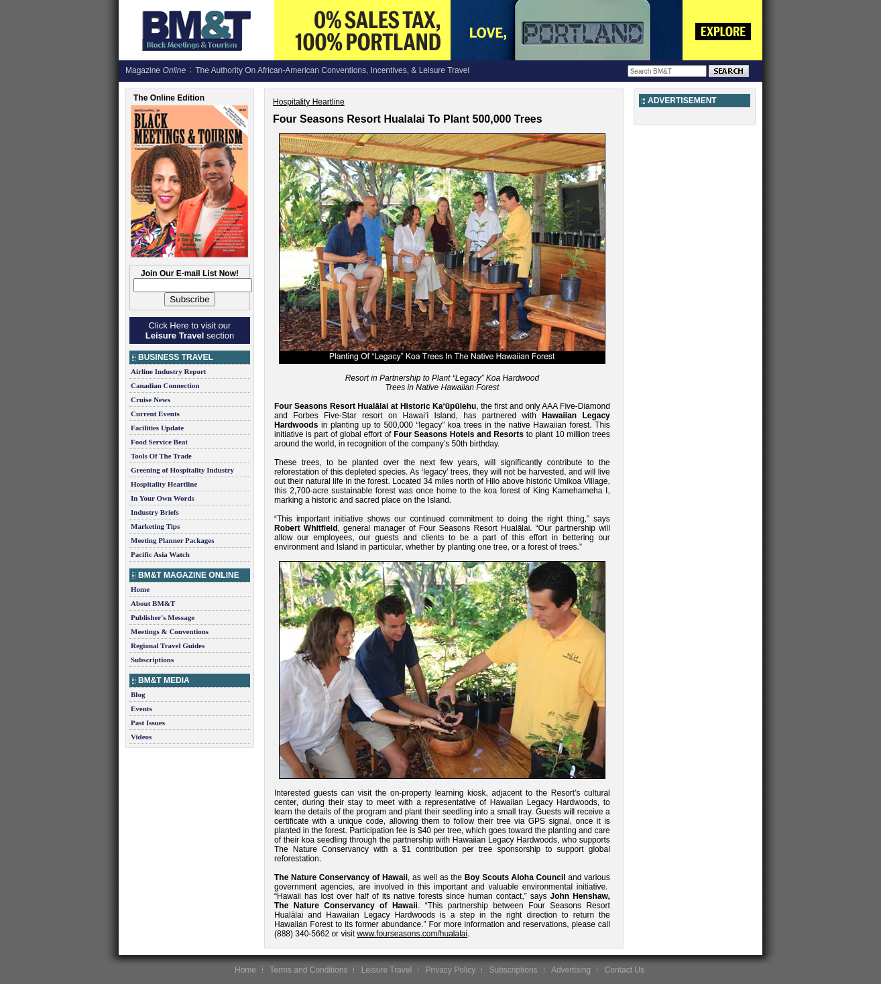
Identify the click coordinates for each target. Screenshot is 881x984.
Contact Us (624, 970)
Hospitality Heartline (164, 484)
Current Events (155, 414)
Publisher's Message (162, 617)
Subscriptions (152, 660)
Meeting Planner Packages (172, 540)
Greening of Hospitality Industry (182, 470)
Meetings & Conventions (170, 631)
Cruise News (150, 399)
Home (140, 589)
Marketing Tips (155, 526)
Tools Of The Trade (161, 456)
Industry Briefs (155, 512)
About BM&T (153, 603)
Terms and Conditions (308, 970)
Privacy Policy (450, 970)
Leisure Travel (386, 970)
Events (141, 708)
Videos (141, 737)
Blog (138, 694)
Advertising (571, 970)
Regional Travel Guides (167, 645)
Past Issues (148, 723)
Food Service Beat (159, 442)
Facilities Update (157, 428)
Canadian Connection (165, 385)
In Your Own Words (162, 498)
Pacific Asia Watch (160, 554)
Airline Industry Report (168, 371)
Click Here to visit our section (189, 330)
